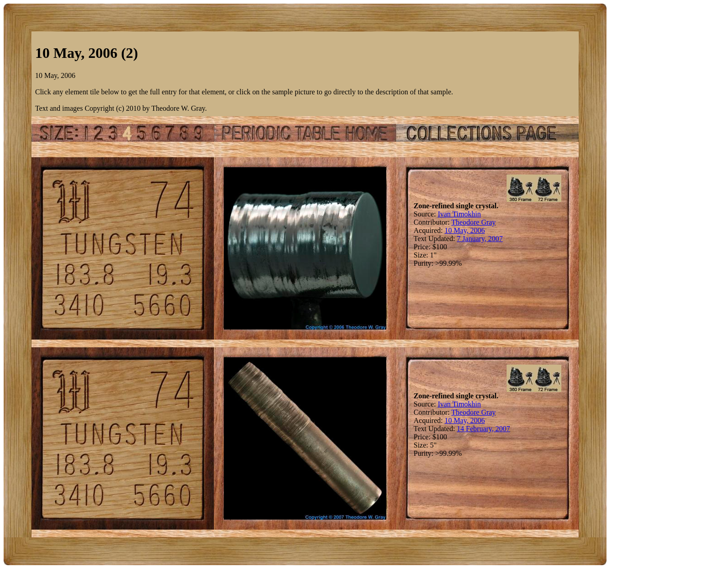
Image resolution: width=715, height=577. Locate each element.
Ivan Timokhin (459, 214)
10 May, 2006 (465, 230)
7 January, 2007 (480, 238)
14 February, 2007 (483, 429)
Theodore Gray (473, 222)
